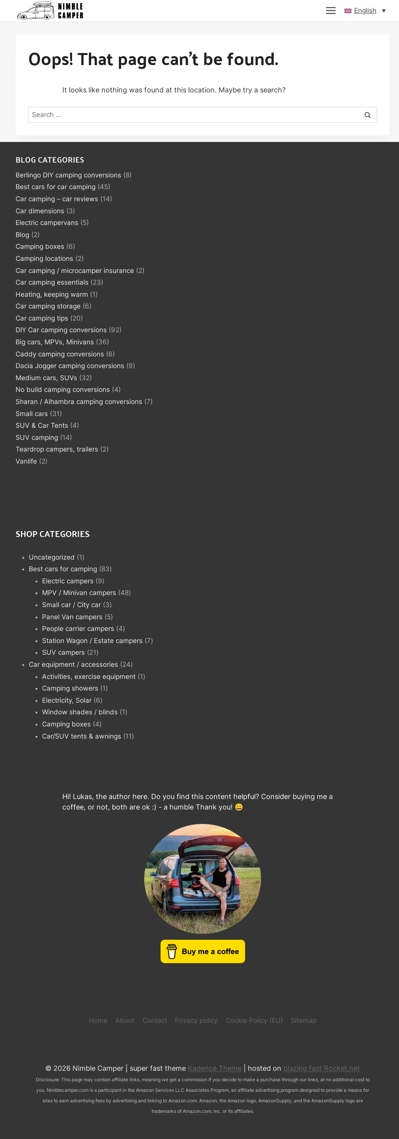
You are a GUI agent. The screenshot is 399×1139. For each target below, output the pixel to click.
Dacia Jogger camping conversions (70, 366)
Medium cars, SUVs (46, 378)
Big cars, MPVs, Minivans (55, 342)
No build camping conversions (63, 389)
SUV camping (37, 437)
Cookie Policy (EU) (254, 1020)
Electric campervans (47, 223)
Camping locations (44, 258)
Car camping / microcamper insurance (75, 271)
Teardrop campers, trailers (57, 449)
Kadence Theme (215, 1068)
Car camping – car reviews (57, 199)
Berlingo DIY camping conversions (68, 175)
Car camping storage (48, 306)
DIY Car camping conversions (61, 330)
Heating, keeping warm (52, 294)
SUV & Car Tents (42, 425)
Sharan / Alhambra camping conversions (79, 402)
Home (98, 1020)
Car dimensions (40, 211)
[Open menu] (331, 10)
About (124, 1020)
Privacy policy (196, 1020)
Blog (22, 235)
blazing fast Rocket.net (321, 1068)
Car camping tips (42, 318)
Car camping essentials (52, 282)
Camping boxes (40, 246)
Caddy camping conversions (60, 354)
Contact (155, 1020)
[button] (365, 10)
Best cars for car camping (55, 187)
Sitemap (303, 1020)
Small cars (32, 414)
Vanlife (26, 461)
